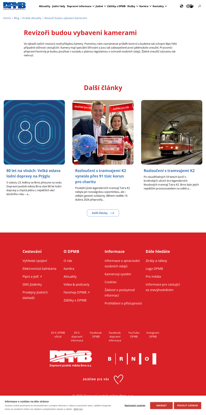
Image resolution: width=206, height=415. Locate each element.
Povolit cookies (187, 405)
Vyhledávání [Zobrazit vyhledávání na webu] (199, 6)
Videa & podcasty (76, 284)
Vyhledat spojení (35, 260)
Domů (7, 18)
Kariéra (143, 6)
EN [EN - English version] (181, 6)
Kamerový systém (118, 274)
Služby (131, 6)
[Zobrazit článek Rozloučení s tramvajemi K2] (170, 170)
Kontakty (158, 6)
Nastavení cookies (134, 405)
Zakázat (161, 405)
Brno (132, 358)
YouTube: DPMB (134, 334)
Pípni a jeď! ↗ (32, 276)
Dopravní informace (79, 6)
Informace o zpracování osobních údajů (122, 263)
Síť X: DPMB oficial (58, 334)
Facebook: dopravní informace (115, 336)
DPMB (71, 358)
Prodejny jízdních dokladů (35, 295)
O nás (68, 260)
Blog (16, 18)
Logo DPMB (154, 268)
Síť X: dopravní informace (77, 336)
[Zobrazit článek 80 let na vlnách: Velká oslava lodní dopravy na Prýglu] (29, 176)
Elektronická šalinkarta (39, 268)
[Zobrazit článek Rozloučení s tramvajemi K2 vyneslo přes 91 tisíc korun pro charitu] (101, 176)
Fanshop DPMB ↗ (77, 292)
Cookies (111, 282)
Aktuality (44, 6)
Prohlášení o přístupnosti (123, 303)
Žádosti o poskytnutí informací (120, 292)
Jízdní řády (58, 6)
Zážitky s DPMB (116, 6)
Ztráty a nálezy (156, 260)
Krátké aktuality (32, 18)
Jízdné (99, 6)
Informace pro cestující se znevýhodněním (190, 6)
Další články (100, 213)
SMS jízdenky (32, 284)
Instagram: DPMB (152, 334)
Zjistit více (78, 409)
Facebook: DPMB (96, 334)
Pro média (153, 276)
